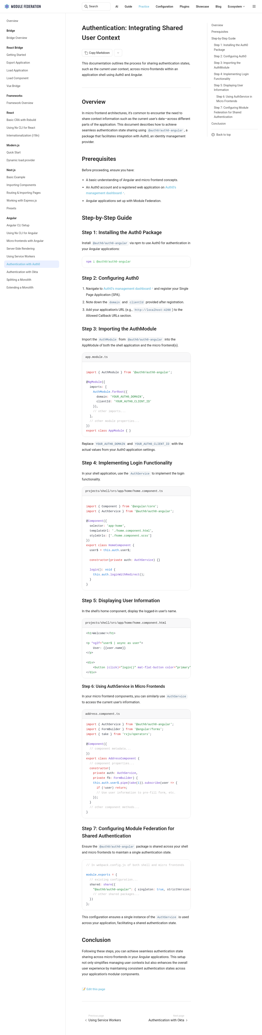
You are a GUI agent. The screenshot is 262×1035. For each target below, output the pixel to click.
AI (116, 6)
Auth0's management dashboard (127, 289)
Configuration (164, 6)
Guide (128, 6)
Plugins (184, 6)
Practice (144, 6)
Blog (218, 6)
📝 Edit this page (93, 989)
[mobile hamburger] (254, 6)
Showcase (202, 6)
